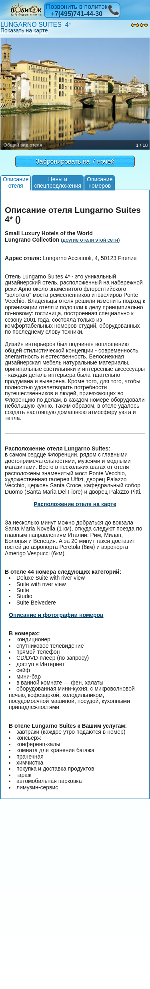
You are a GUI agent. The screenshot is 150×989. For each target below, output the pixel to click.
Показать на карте (24, 30)
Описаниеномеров (99, 182)
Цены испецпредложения (57, 182)
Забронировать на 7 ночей (75, 161)
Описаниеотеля (15, 182)
